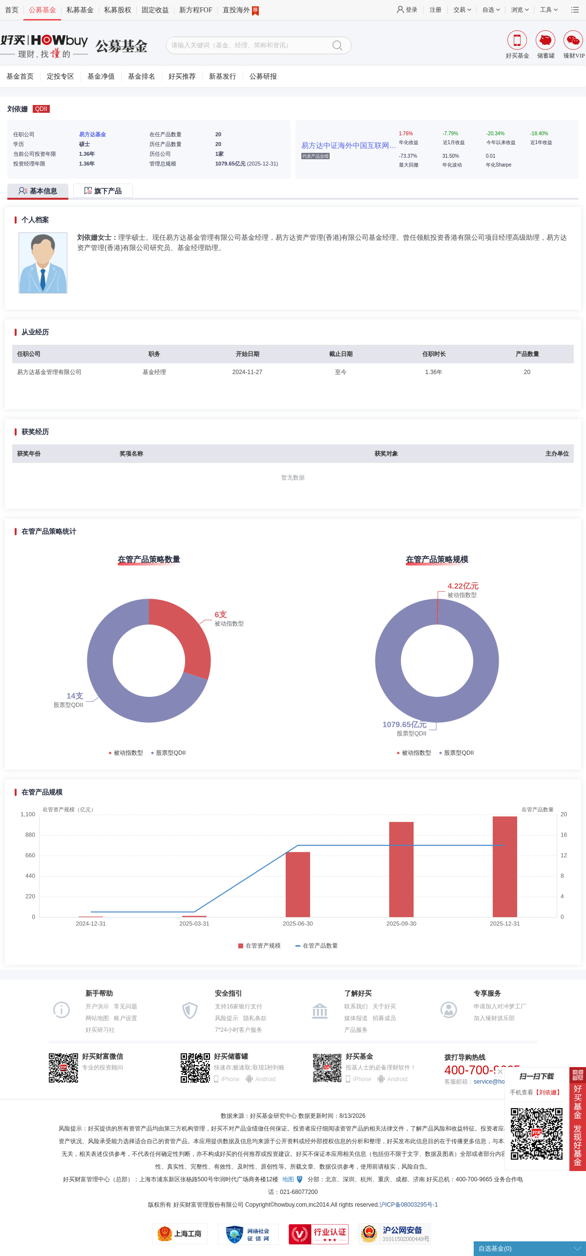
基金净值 (101, 76)
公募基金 (42, 10)
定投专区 (60, 76)
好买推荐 (182, 76)
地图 (288, 1179)
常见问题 (125, 1006)
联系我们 (356, 1006)
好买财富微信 (102, 1056)
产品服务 (356, 1029)
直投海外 (241, 10)
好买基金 (359, 1056)
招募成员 (384, 1018)
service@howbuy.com (502, 1081)
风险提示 (226, 1018)
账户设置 (125, 1018)
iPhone (230, 1079)
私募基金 (80, 10)
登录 (412, 9)
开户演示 (97, 1006)
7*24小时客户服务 (238, 1029)
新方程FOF (195, 10)
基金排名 (141, 76)
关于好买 (384, 1006)
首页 (12, 10)
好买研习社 (100, 1029)
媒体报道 (356, 1018)
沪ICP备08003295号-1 (408, 1204)
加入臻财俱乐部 (494, 1018)
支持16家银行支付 (238, 1006)
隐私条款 (255, 1018)
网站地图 (97, 1018)
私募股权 (117, 10)
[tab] (40, 192)
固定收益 (155, 10)
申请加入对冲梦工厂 (500, 1006)
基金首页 (20, 76)
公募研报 (263, 76)
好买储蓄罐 (231, 1056)
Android (265, 1079)
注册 (435, 9)
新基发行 (222, 76)
